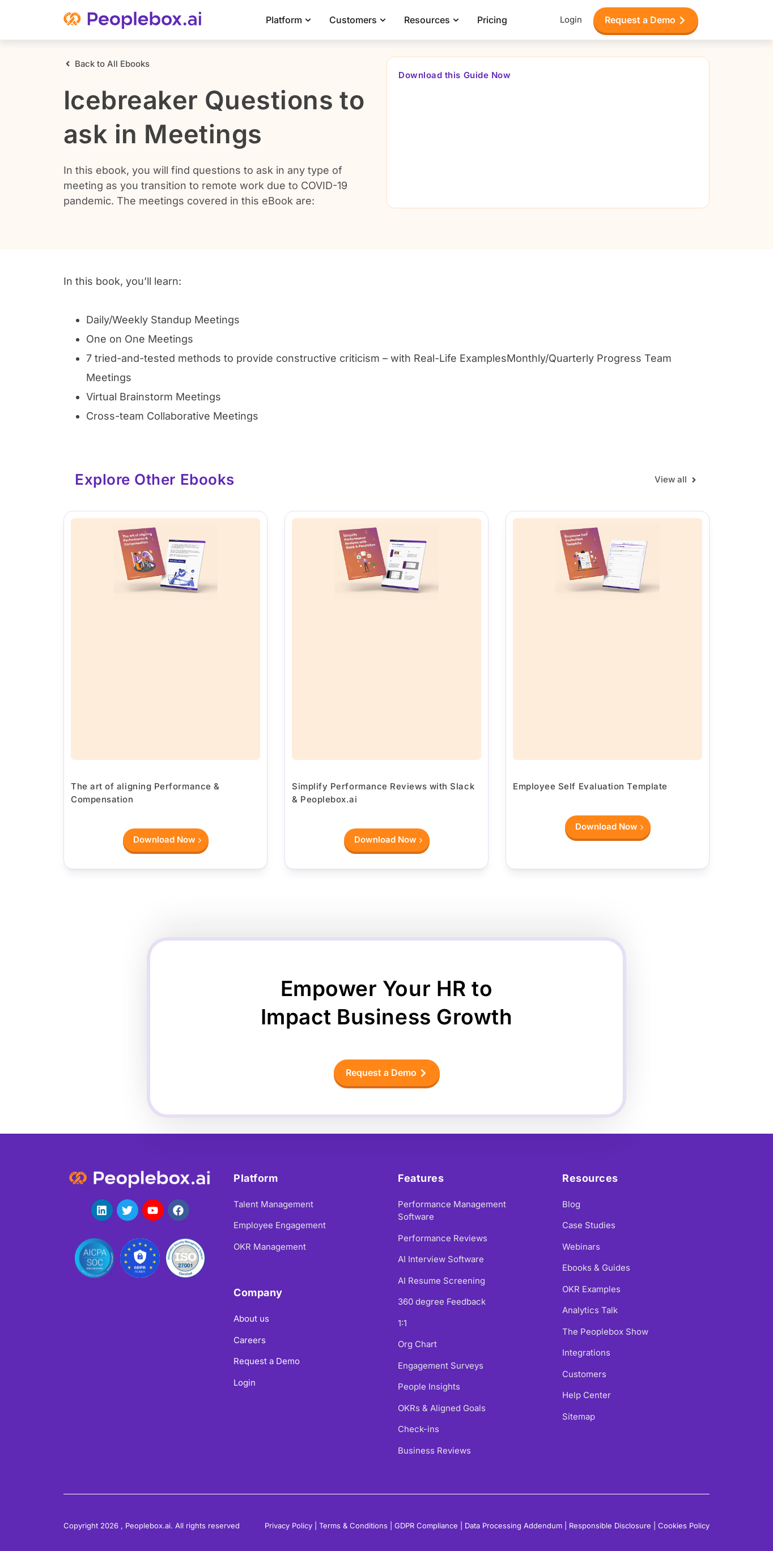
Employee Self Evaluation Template (590, 786)
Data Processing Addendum (513, 1525)
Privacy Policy (288, 1525)
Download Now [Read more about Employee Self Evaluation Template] (609, 828)
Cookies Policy (684, 1525)
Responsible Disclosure (610, 1525)
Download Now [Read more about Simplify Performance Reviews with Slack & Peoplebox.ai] (388, 841)
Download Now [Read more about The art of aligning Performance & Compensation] (167, 841)
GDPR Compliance (426, 1525)
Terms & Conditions (353, 1525)
